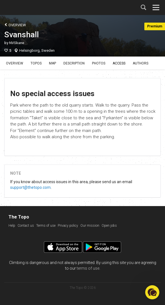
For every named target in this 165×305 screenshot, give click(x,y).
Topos (36, 63)
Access (119, 63)
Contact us (26, 226)
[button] (152, 292)
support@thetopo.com (30, 187)
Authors (140, 63)
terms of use (88, 268)
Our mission (89, 226)
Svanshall (21, 34)
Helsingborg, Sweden (37, 50)
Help (11, 226)
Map (52, 63)
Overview (15, 24)
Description (74, 63)
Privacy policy (68, 226)
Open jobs (109, 226)
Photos (98, 63)
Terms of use (45, 226)
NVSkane (16, 43)
